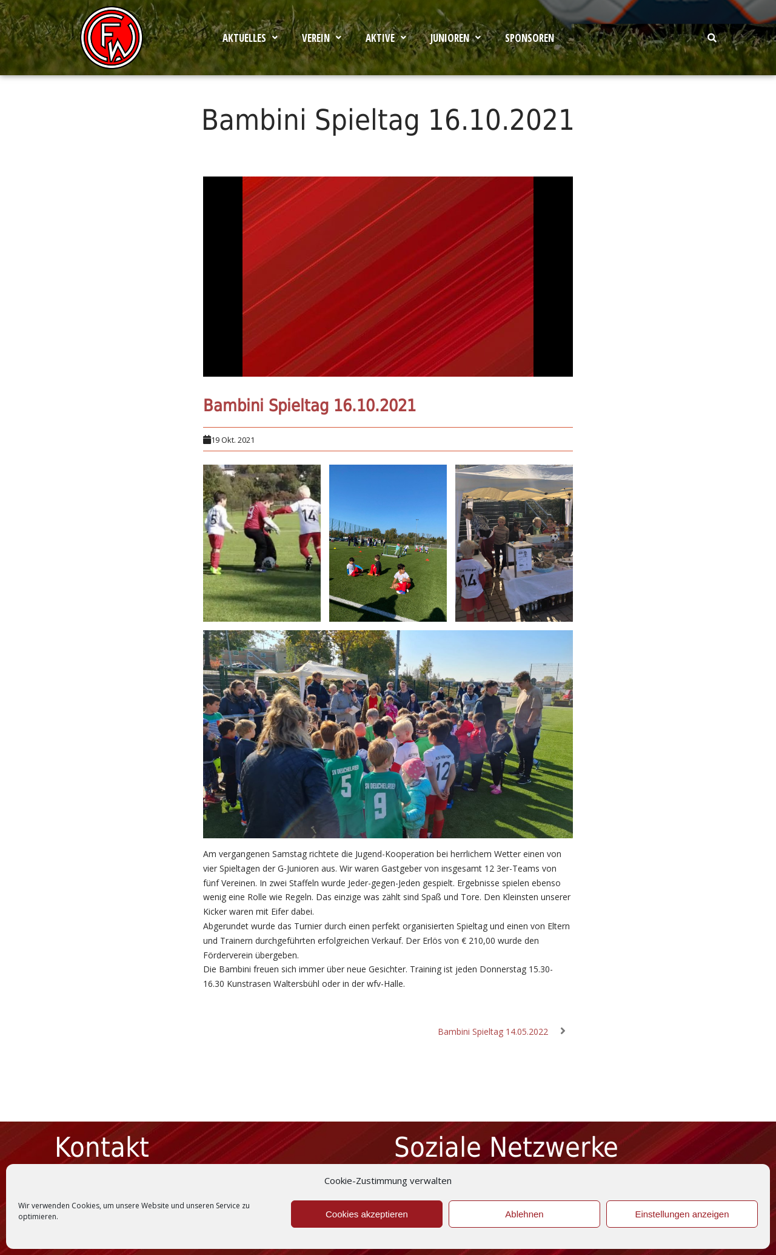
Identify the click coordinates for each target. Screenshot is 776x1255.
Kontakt (102, 1147)
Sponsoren (529, 38)
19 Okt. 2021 (233, 439)
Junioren (455, 38)
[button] (250, 38)
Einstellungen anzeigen (682, 1214)
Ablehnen (524, 1214)
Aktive (386, 38)
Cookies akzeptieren (367, 1214)
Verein (321, 38)
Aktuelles (250, 38)
